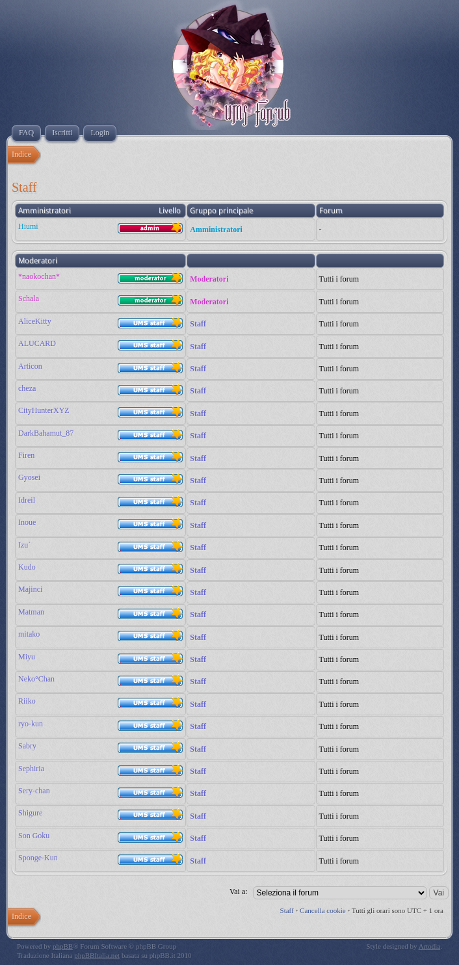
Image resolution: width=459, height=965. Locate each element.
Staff (198, 323)
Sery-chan (34, 790)
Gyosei (29, 477)
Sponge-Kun (38, 857)
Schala (28, 298)
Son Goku (33, 835)
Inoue (27, 522)
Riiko (27, 701)
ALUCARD (37, 343)
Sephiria (31, 768)
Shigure (30, 812)
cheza (27, 388)
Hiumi (28, 226)
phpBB (63, 946)
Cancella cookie (323, 910)
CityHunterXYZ (44, 410)
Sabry (27, 745)
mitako (29, 634)
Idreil (26, 500)
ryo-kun (30, 723)
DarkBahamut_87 (45, 433)
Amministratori (216, 229)
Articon (30, 366)
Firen (26, 455)
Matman (31, 611)
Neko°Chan (36, 678)
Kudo (27, 567)
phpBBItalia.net (97, 955)
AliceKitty (34, 321)
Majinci (30, 589)
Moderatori (209, 279)
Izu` (24, 544)
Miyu (26, 656)
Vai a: (239, 891)
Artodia (430, 946)
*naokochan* (39, 276)
